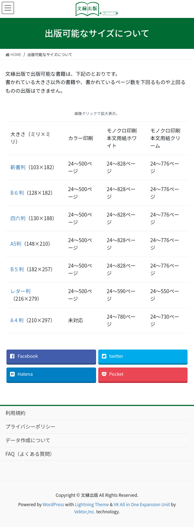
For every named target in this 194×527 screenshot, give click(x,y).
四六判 (17, 218)
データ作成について (28, 440)
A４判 (17, 320)
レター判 (20, 291)
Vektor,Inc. (84, 511)
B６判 (17, 192)
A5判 (15, 243)
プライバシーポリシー (30, 426)
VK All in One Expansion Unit (142, 504)
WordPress (53, 504)
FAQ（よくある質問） (30, 453)
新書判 (17, 167)
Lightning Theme (92, 504)
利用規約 (15, 412)
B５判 (17, 269)
